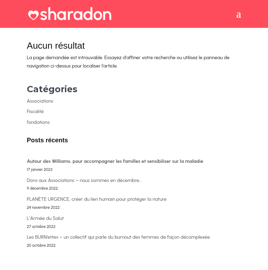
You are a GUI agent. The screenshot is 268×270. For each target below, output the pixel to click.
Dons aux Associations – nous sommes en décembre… (84, 180)
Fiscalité (35, 111)
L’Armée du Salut (45, 218)
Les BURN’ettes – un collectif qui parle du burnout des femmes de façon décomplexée (118, 237)
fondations (38, 122)
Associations (40, 101)
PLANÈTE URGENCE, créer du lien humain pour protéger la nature (96, 199)
